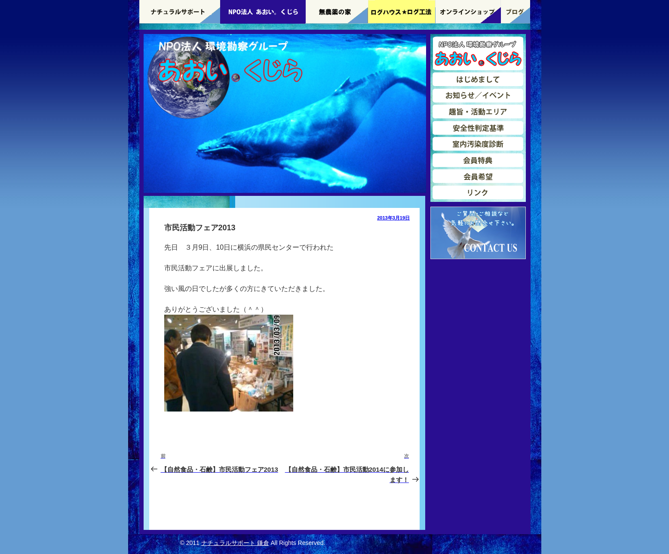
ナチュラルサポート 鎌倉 (235, 542)
